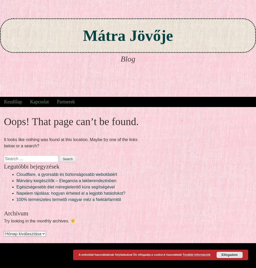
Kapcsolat (39, 101)
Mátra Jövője (128, 35)
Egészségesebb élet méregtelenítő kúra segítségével (65, 187)
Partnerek (66, 101)
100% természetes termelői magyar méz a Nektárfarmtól (68, 199)
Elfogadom (230, 255)
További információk (197, 254)
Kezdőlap (13, 101)
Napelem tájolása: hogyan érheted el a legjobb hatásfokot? (70, 193)
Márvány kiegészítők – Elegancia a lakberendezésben (66, 180)
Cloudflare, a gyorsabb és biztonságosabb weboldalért (66, 174)
